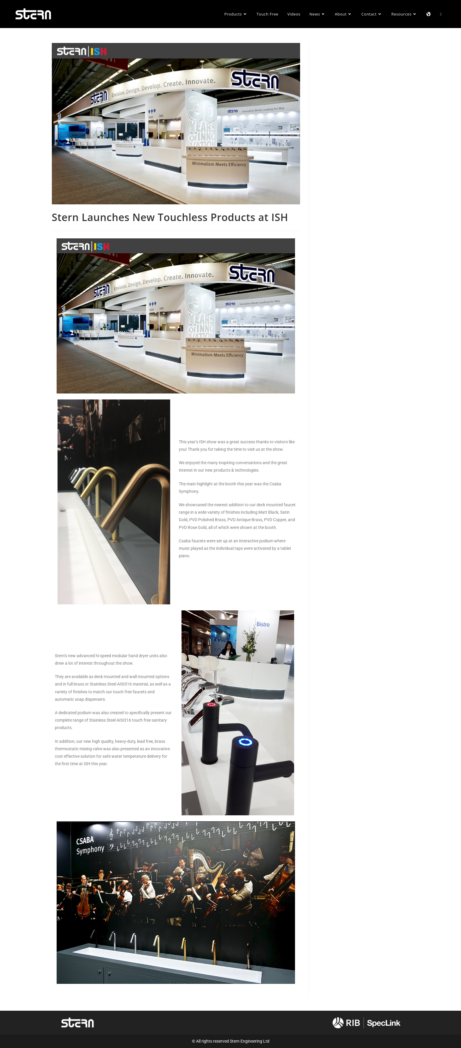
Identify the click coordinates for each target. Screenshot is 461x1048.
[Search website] (441, 14)
